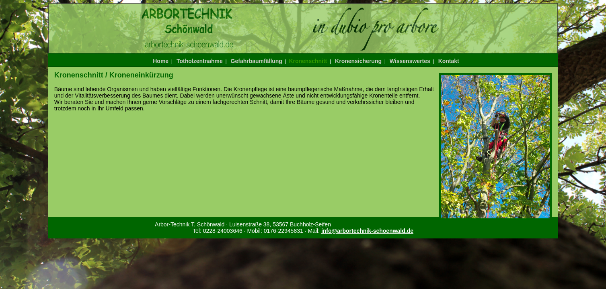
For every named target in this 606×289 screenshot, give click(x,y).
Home (160, 61)
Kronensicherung (358, 61)
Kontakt (448, 61)
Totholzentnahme (200, 61)
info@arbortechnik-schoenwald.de (367, 231)
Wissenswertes (410, 61)
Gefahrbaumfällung (256, 61)
